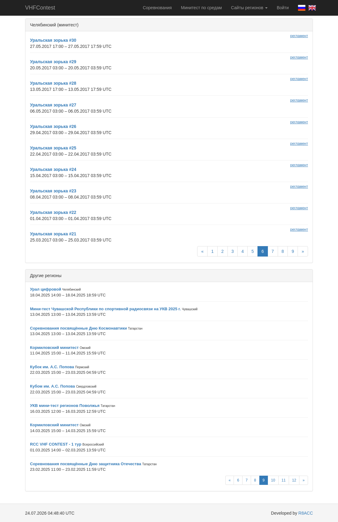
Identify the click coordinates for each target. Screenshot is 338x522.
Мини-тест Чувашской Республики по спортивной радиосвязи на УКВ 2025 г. (105, 309)
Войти (283, 7)
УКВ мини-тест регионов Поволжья (65, 405)
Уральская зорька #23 (53, 190)
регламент (299, 36)
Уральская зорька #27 (53, 104)
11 (284, 480)
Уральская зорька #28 (53, 83)
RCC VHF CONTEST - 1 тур (55, 444)
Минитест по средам (201, 7)
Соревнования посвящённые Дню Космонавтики (78, 328)
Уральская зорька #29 (53, 61)
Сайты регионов (249, 7)
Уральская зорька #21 (53, 233)
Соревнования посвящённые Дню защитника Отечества (85, 464)
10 (273, 480)
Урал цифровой (45, 289)
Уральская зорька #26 (53, 126)
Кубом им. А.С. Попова (52, 386)
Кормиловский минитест (54, 347)
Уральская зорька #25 (53, 147)
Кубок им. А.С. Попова (52, 367)
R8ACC (306, 513)
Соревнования (157, 7)
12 (294, 480)
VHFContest (40, 8)
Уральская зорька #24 (53, 169)
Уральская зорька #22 (53, 212)
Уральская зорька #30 (53, 40)
